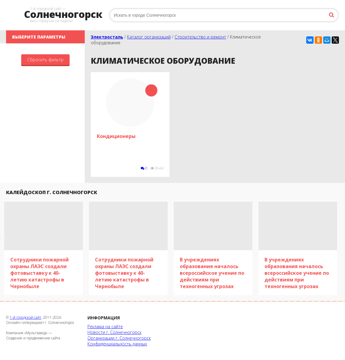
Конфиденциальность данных (117, 344)
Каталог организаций (149, 37)
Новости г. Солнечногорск (114, 332)
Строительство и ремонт (200, 37)
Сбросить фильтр (45, 59)
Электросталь (107, 37)
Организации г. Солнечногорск (119, 338)
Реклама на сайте (105, 326)
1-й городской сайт (25, 317)
